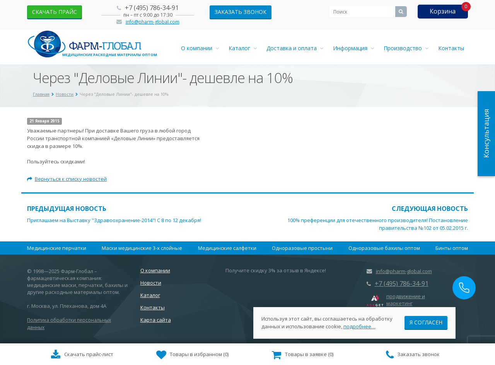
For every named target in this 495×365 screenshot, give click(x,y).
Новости (150, 282)
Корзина (443, 11)
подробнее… (359, 326)
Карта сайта (155, 319)
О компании (200, 48)
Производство (406, 48)
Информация (353, 48)
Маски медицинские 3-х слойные (142, 247)
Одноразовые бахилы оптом (384, 247)
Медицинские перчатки (56, 247)
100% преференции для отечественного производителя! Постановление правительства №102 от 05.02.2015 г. (377, 224)
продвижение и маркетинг (405, 300)
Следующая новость (430, 208)
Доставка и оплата (294, 48)
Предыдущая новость (66, 208)
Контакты (451, 48)
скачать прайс (54, 11)
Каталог (243, 48)
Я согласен (426, 322)
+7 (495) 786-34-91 (152, 7)
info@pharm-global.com (152, 22)
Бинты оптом (451, 247)
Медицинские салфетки (227, 247)
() (192, 355)
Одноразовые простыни (302, 247)
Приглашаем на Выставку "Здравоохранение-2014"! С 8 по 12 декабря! (114, 220)
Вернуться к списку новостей (67, 178)
